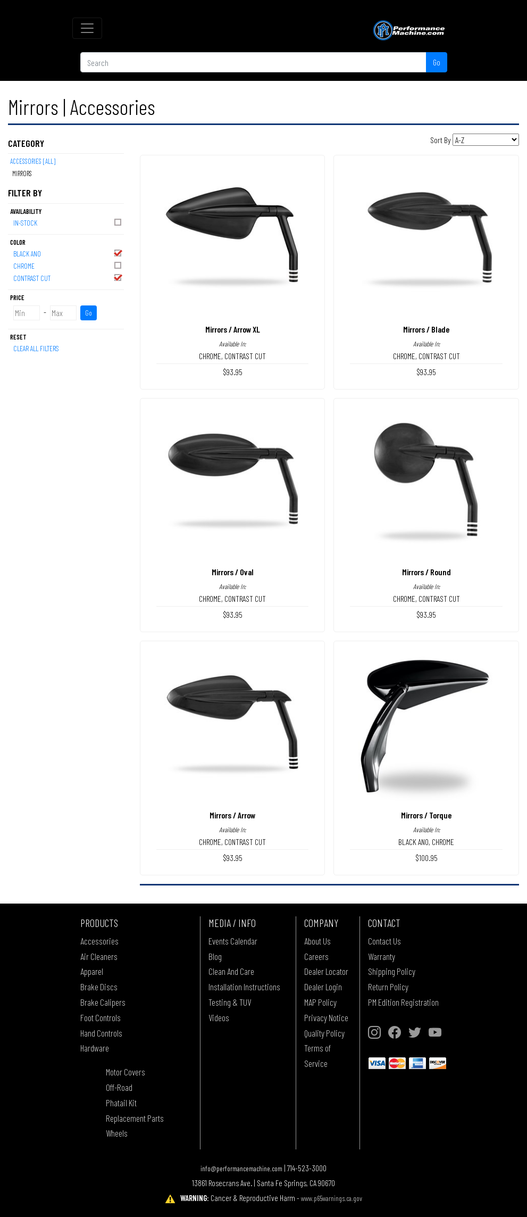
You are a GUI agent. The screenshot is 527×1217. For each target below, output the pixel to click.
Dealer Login (323, 986)
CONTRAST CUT (68, 277)
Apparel (91, 971)
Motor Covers (125, 1071)
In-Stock (68, 222)
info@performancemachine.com (241, 1168)
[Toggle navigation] (87, 28)
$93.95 (232, 372)
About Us (317, 940)
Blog (215, 956)
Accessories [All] (32, 161)
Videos (218, 1017)
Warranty (381, 956)
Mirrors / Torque (426, 815)
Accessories (99, 940)
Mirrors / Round (426, 572)
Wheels (117, 1133)
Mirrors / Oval (233, 572)
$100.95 (426, 857)
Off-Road (119, 1087)
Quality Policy (324, 1033)
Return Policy (388, 986)
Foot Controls (100, 1017)
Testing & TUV (229, 1002)
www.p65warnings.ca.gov (331, 1198)
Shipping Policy (391, 971)
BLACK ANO (68, 253)
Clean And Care (231, 971)
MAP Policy (320, 1002)
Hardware (94, 1047)
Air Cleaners (99, 956)
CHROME (68, 265)
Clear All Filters (36, 348)
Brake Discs (99, 986)
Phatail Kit (121, 1102)
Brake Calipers (103, 1002)
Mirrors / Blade (426, 329)
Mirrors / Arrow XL (232, 329)
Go (436, 62)
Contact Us (384, 940)
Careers (316, 956)
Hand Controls (101, 1033)
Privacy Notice (326, 1017)
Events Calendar (232, 940)
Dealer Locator (326, 971)
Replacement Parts (135, 1118)
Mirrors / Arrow (232, 815)
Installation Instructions (244, 986)
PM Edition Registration (403, 1002)
